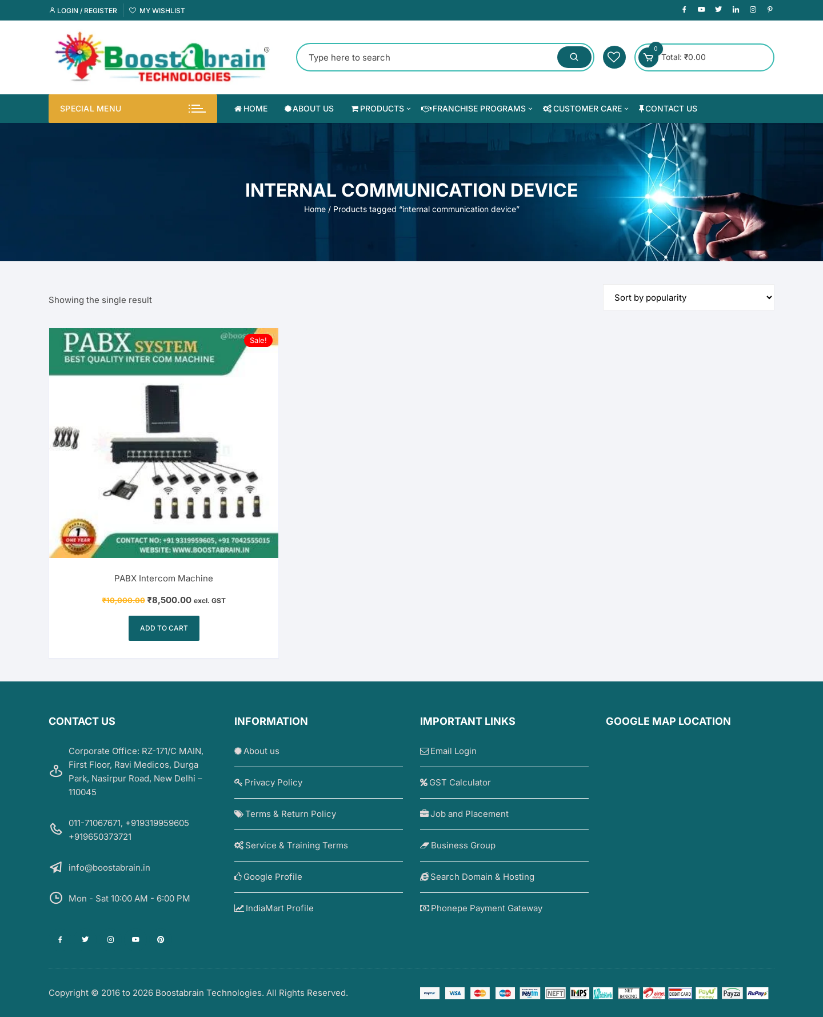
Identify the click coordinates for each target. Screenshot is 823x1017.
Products (382, 108)
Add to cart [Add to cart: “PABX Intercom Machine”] (164, 628)
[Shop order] (688, 297)
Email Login (448, 750)
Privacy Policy (268, 782)
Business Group (458, 845)
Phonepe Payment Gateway (481, 908)
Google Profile (268, 876)
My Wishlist (157, 10)
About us (309, 108)
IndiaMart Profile (274, 908)
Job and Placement (464, 813)
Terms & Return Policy (285, 813)
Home (250, 108)
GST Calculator (455, 782)
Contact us (668, 108)
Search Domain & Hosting (477, 876)
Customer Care (586, 108)
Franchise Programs (478, 108)
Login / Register (83, 10)
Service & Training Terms (291, 845)
